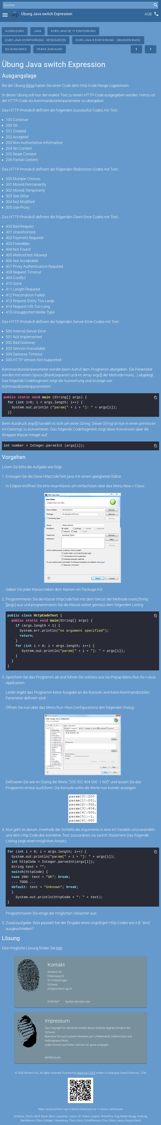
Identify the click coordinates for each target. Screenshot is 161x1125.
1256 (143, 1072)
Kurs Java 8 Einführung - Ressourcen (35, 40)
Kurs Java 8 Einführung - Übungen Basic (108, 40)
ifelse (30, 85)
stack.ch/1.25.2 (86, 1072)
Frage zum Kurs (49, 49)
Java (37, 31)
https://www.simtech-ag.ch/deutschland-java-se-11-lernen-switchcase (80, 1108)
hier (59, 947)
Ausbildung (14, 31)
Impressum (52, 1057)
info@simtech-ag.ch (60, 988)
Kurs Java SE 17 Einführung (73, 31)
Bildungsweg (16, 49)
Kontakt (54, 1001)
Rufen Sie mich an (77, 1001)
